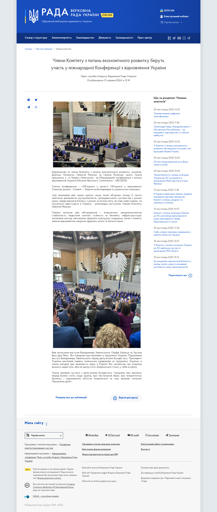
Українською (169, 22)
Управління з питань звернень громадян (101, 444)
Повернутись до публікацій (71, 397)
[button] (44, 435)
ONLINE (107, 15)
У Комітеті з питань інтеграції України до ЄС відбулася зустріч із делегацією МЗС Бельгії (173, 248)
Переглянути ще (178, 275)
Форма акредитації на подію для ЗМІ (100, 454)
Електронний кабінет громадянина (157, 444)
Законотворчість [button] (62, 37)
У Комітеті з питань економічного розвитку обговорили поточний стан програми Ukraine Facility (172, 149)
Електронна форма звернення (96, 449)
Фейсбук (92, 435)
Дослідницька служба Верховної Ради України (162, 473)
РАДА (55, 13)
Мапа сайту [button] (34, 423)
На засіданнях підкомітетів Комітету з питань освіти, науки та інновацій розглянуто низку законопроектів (172, 264)
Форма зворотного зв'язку (49, 478)
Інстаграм (152, 435)
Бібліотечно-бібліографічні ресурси (99, 481)
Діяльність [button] (105, 37)
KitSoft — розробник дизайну (46, 496)
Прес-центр (145, 37)
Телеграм (172, 435)
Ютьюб (133, 435)
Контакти (145, 449)
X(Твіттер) (112, 435)
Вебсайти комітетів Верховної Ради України (102, 468)
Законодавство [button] (85, 37)
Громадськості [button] (124, 37)
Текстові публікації (44, 49)
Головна (28, 49)
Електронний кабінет (174, 16)
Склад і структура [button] (36, 37)
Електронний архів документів (155, 468)
